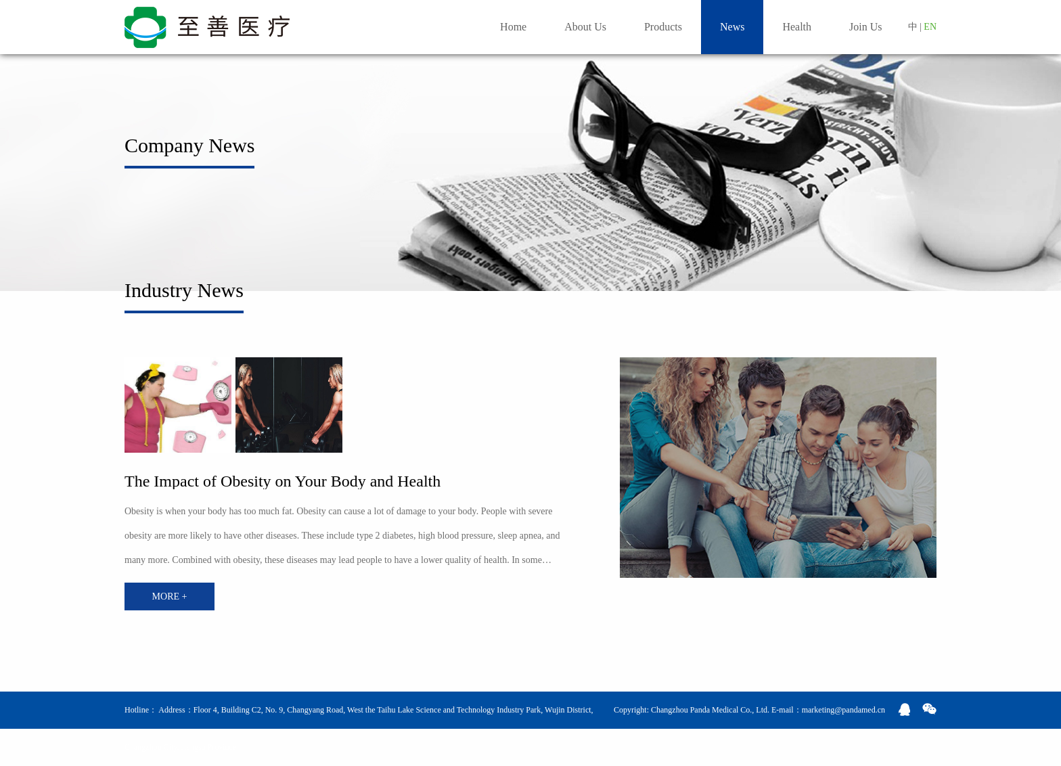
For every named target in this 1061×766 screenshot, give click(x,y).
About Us (585, 26)
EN (930, 27)
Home (513, 26)
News (732, 26)
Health (796, 26)
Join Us (865, 26)
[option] (178, 405)
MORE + (169, 596)
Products (663, 26)
